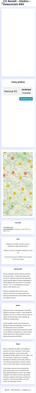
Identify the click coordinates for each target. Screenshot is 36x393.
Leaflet (21, 215)
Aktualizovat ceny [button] (26, 99)
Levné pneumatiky (8, 229)
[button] (10, 198)
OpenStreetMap (28, 215)
